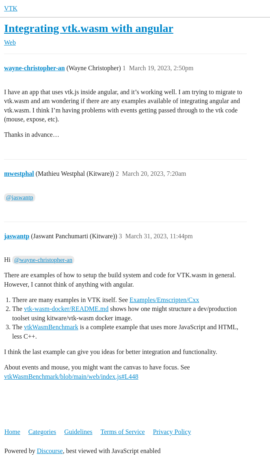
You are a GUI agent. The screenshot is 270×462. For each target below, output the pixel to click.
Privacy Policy (172, 431)
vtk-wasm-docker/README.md (66, 308)
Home (12, 431)
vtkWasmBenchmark (51, 327)
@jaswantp (19, 197)
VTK (10, 8)
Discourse (50, 450)
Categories (42, 431)
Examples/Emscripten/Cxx (164, 299)
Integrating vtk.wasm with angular (88, 28)
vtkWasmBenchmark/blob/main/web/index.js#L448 (71, 376)
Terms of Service (123, 431)
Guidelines (78, 431)
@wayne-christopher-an (43, 260)
